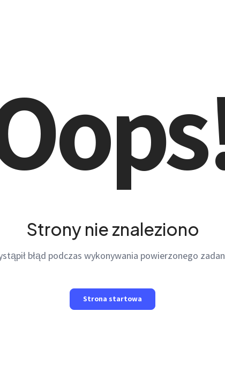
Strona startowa (112, 298)
